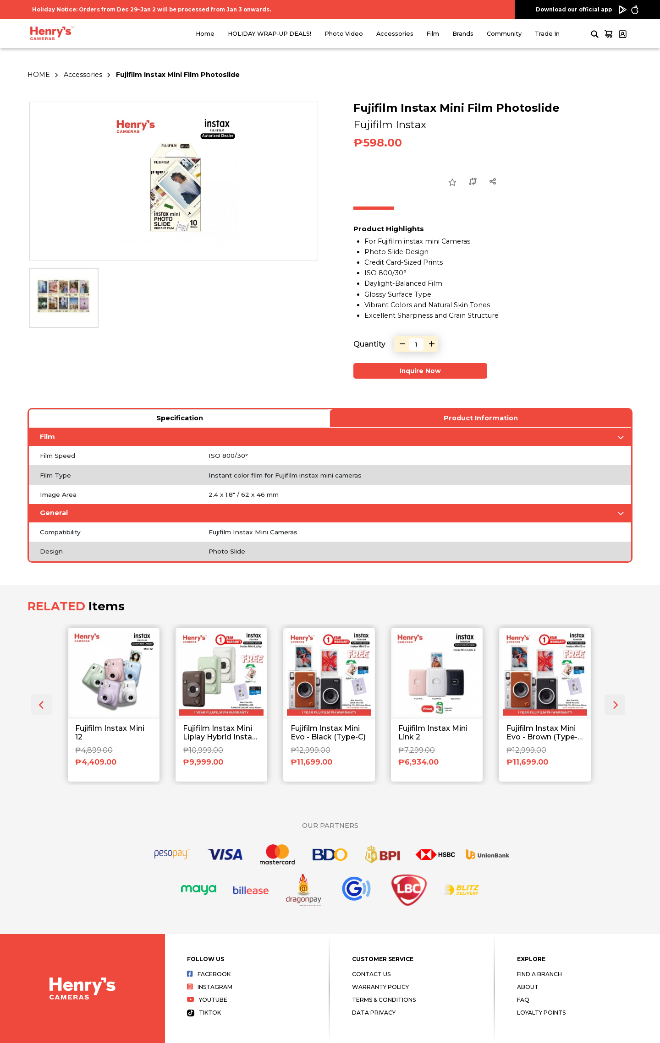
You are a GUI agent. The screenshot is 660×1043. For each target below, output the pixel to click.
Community (504, 33)
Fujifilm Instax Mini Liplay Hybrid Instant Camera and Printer (221, 733)
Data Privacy (374, 1012)
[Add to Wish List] (452, 183)
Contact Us (371, 974)
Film (432, 33)
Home (205, 33)
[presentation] (41, 705)
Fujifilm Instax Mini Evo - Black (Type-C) (328, 732)
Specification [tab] (179, 418)
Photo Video (343, 33)
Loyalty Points (541, 1012)
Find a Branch (539, 974)
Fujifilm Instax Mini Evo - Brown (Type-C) (542, 733)
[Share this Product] (493, 182)
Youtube (207, 999)
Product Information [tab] (481, 418)
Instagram (209, 986)
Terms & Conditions (384, 999)
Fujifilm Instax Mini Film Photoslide (178, 75)
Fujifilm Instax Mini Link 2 (433, 732)
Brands (462, 33)
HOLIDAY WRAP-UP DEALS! (269, 33)
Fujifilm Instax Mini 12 (109, 732)
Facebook (209, 974)
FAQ (523, 999)
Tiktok (204, 1012)
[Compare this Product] (473, 182)
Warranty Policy (380, 986)
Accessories (394, 33)
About (528, 986)
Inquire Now (420, 371)
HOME (39, 75)
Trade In (547, 33)
